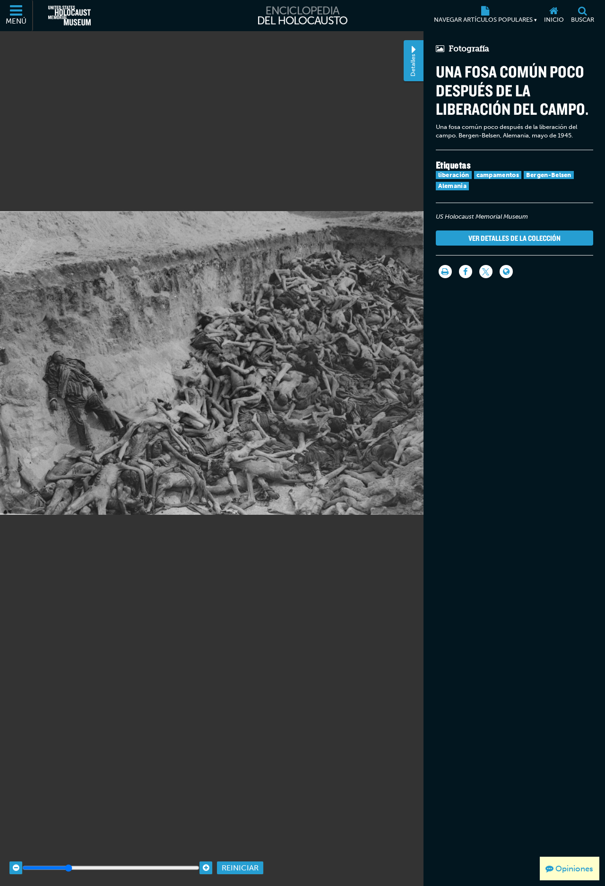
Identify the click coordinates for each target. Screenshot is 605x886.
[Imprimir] (445, 271)
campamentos (497, 175)
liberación (453, 175)
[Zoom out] (15, 854)
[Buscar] (582, 15)
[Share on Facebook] (465, 271)
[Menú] (16, 15)
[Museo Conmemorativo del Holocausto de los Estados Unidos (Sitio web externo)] (69, 15)
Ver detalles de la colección (514, 238)
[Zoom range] (110, 854)
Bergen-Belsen (548, 175)
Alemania (452, 185)
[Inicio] (553, 15)
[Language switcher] (506, 271)
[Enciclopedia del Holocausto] (302, 16)
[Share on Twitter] (486, 271)
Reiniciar (240, 854)
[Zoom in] (205, 854)
